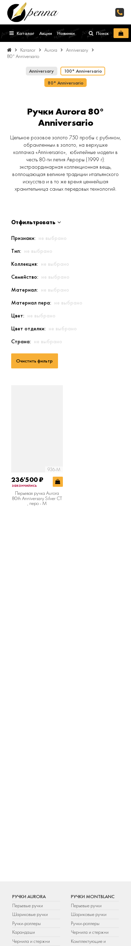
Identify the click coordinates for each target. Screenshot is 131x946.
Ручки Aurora (29, 896)
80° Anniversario (65, 83)
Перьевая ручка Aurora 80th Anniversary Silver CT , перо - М (37, 498)
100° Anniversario (83, 71)
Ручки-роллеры (26, 923)
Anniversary (41, 71)
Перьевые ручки (27, 905)
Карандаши (23, 932)
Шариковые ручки (30, 914)
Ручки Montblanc (93, 896)
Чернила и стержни (31, 941)
